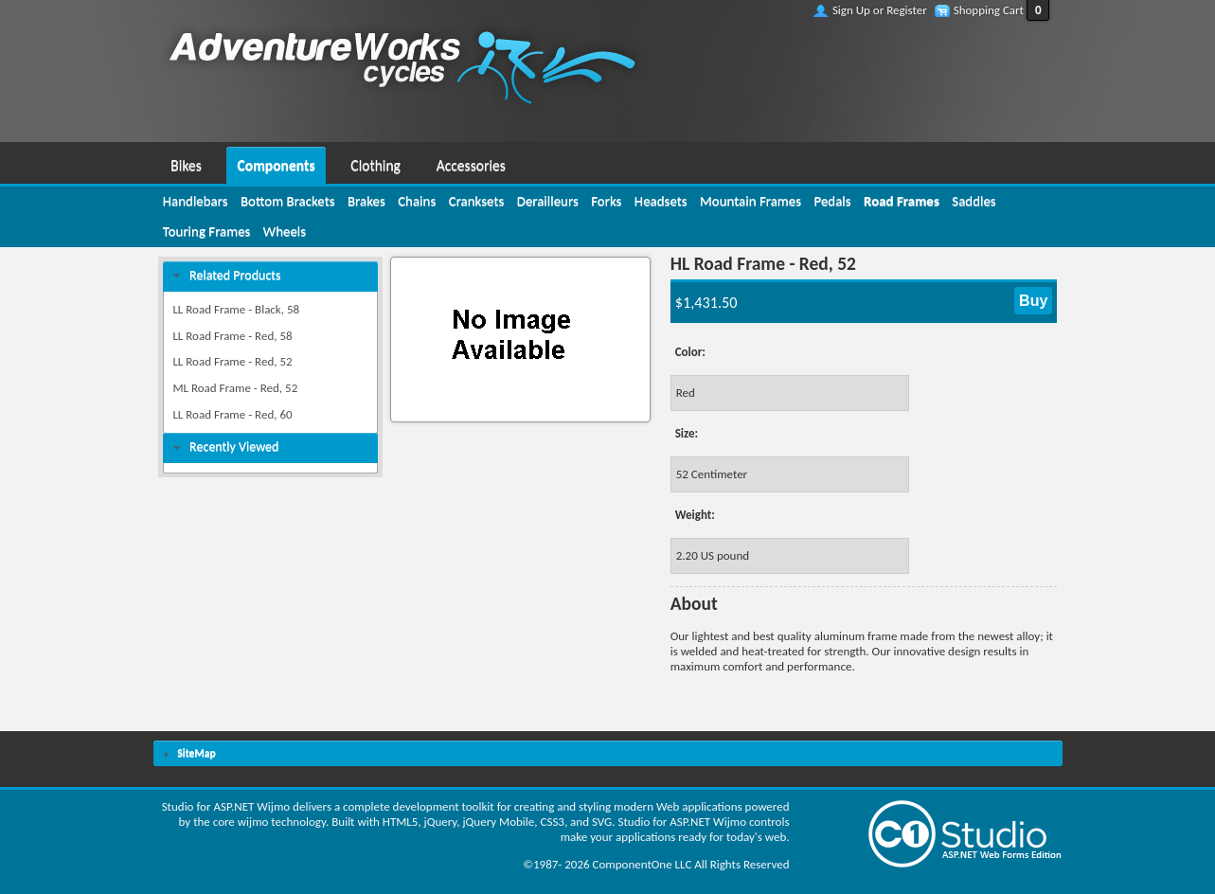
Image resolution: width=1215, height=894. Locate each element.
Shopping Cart (989, 10)
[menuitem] (186, 163)
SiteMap (196, 753)
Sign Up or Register (879, 10)
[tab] (271, 276)
